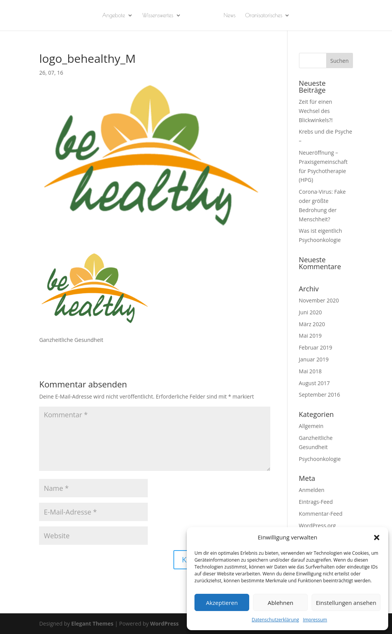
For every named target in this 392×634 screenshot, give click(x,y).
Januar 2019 (314, 359)
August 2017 (314, 383)
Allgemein (311, 426)
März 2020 (312, 324)
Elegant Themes (92, 623)
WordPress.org (317, 525)
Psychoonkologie (320, 458)
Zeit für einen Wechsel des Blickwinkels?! (316, 111)
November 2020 (319, 300)
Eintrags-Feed (316, 501)
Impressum (315, 619)
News (229, 15)
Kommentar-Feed (321, 513)
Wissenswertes (157, 15)
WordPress (164, 623)
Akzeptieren (222, 602)
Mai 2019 (310, 335)
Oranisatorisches (263, 15)
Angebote (113, 15)
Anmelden (312, 489)
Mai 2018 (310, 371)
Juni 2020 (310, 312)
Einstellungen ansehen (346, 602)
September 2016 (319, 394)
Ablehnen (280, 602)
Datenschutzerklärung (275, 619)
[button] (377, 537)
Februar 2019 (315, 347)
